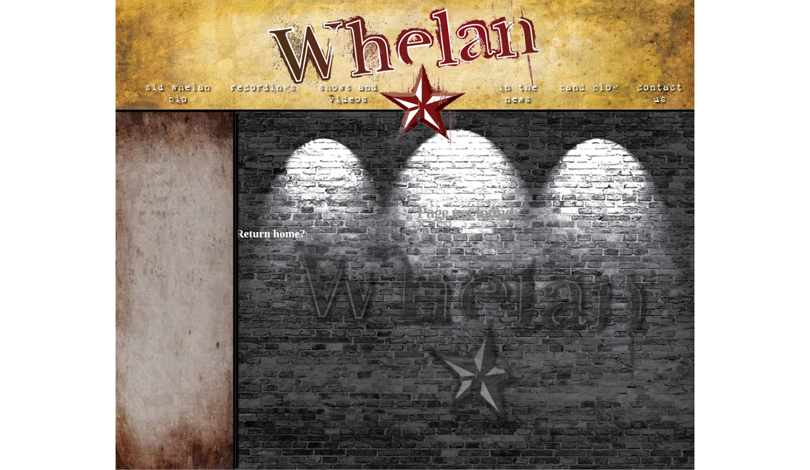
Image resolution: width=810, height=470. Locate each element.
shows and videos (347, 93)
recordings (262, 87)
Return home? (271, 234)
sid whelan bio (177, 93)
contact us (659, 93)
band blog (588, 87)
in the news (517, 93)
